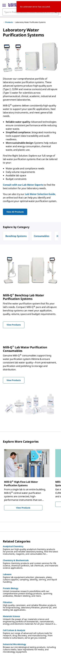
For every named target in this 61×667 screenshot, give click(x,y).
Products (9, 22)
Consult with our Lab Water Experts (23, 184)
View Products (23, 507)
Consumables (41, 236)
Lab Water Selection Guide (40, 194)
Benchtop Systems (15, 236)
